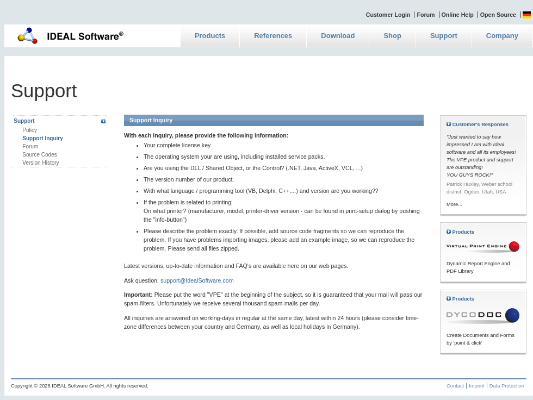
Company (502, 36)
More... (454, 204)
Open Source (498, 14)
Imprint (477, 386)
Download (338, 36)
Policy (29, 130)
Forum (426, 14)
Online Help (458, 14)
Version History (40, 163)
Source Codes (39, 155)
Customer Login (388, 14)
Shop (392, 36)
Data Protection (506, 386)
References (273, 36)
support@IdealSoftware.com (197, 280)
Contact (455, 386)
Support (443, 36)
